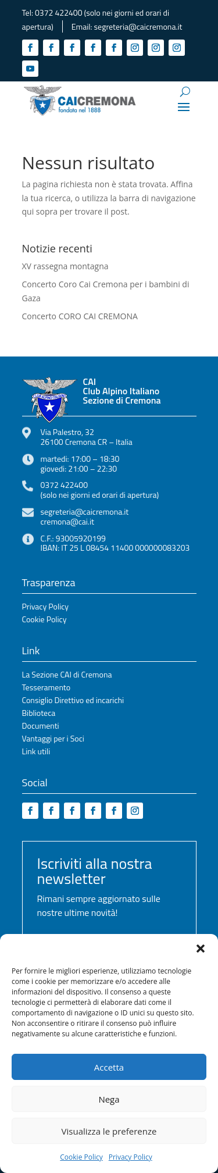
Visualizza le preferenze (109, 1131)
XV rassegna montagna (65, 266)
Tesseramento (46, 688)
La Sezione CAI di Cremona (67, 675)
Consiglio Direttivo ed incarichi (73, 701)
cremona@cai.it (67, 521)
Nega (108, 1099)
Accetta (109, 1067)
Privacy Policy (130, 1157)
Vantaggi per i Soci (53, 739)
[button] (200, 948)
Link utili (36, 752)
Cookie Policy (81, 1157)
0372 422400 (58, 12)
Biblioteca (39, 714)
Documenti (40, 727)
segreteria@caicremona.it (138, 26)
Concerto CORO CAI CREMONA (80, 316)
